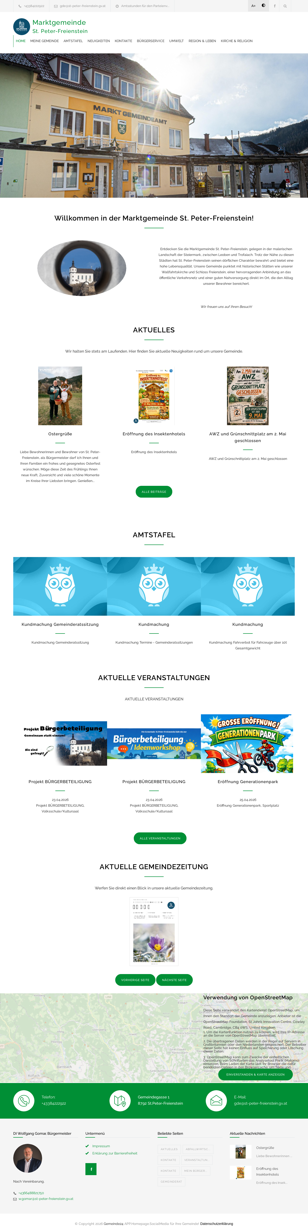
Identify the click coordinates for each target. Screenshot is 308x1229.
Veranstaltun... (197, 1155)
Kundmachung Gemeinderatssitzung (60, 619)
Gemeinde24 (113, 1219)
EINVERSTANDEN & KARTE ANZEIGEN (255, 1069)
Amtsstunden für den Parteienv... (145, 6)
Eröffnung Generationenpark (248, 776)
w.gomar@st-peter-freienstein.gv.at (46, 1194)
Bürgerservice (227, 24)
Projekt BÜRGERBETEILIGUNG (60, 776)
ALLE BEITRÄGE (154, 487)
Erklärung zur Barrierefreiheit (114, 1148)
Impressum (101, 1141)
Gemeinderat (171, 1176)
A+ (253, 6)
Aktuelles (169, 1144)
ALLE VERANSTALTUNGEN (160, 833)
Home (98, 24)
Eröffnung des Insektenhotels (154, 429)
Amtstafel (150, 24)
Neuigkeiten (176, 24)
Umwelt (253, 24)
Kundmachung (154, 619)
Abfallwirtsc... (198, 1144)
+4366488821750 (31, 1188)
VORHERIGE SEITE (135, 975)
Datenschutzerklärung (216, 1219)
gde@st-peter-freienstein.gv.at (83, 6)
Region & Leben (106, 36)
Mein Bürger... (195, 1166)
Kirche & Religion (141, 36)
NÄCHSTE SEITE (174, 975)
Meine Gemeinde (121, 24)
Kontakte (200, 24)
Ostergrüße (60, 429)
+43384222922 (34, 6)
